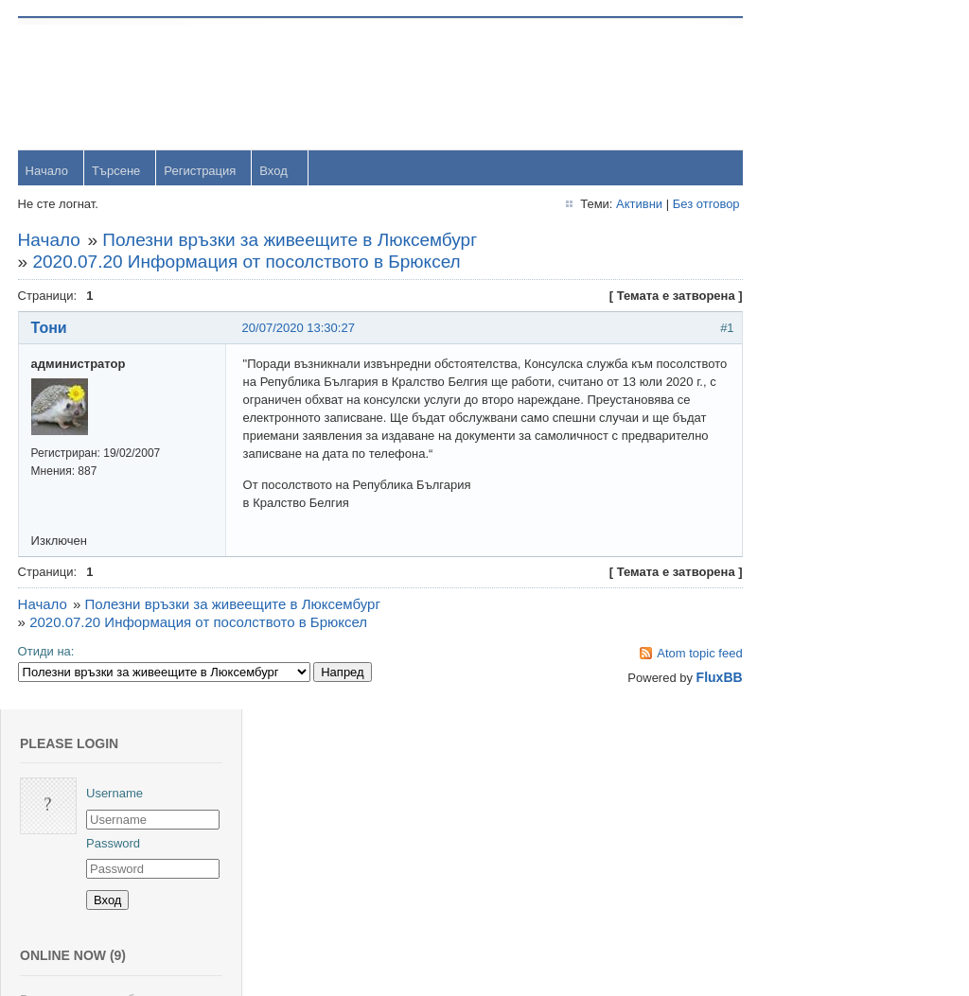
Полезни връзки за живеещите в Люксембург (291, 241)
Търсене (117, 172)
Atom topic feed (665, 654)
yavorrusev (843, 475)
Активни (604, 205)
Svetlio (831, 844)
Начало (47, 172)
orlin (825, 414)
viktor (827, 783)
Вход (275, 172)
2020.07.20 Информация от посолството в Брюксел (248, 262)
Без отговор (671, 205)
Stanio (830, 906)
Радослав (841, 660)
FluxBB (684, 678)
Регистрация (202, 172)
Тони (50, 329)
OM (823, 721)
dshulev (834, 598)
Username (841, 85)
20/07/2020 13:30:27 (299, 329)
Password (840, 134)
